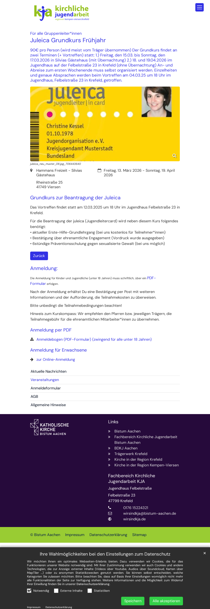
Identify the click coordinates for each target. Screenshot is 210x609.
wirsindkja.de (134, 519)
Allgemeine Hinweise (48, 404)
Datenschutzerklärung (93, 594)
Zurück (39, 255)
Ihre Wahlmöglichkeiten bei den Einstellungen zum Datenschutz (105, 564)
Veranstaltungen (45, 379)
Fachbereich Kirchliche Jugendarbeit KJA (131, 478)
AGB (34, 396)
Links (113, 422)
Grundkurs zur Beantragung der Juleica (75, 197)
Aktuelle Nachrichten (48, 371)
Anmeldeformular (46, 388)
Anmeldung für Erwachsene (58, 350)
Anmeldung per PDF (51, 330)
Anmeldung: (44, 268)
